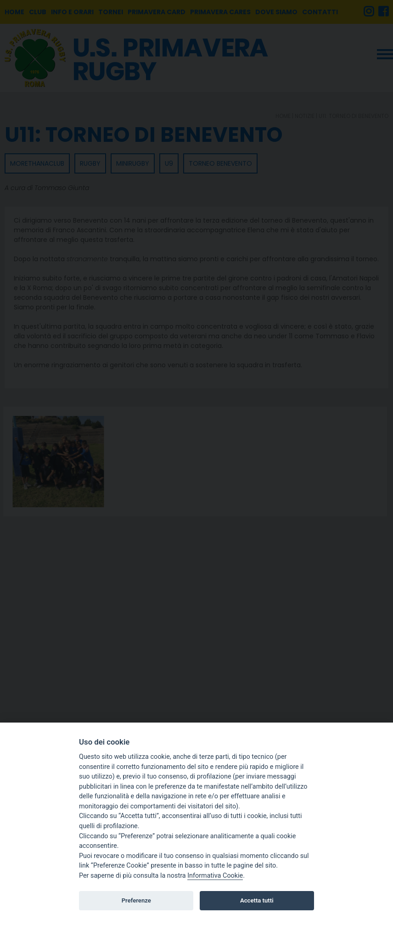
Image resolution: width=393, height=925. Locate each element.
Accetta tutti (257, 900)
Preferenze (136, 900)
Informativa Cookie (215, 876)
